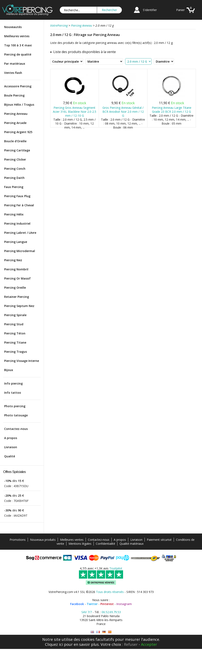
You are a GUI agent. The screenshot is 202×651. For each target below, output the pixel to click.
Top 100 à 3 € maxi (18, 45)
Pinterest (107, 604)
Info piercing (13, 383)
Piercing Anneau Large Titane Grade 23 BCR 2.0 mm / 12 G (171, 110)
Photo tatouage (16, 415)
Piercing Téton (14, 333)
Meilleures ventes (16, 36)
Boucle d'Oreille (15, 141)
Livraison (10, 447)
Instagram (124, 604)
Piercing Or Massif (17, 278)
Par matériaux (14, 64)
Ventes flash (13, 73)
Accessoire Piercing (17, 86)
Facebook (77, 604)
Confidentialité (105, 544)
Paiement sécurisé (159, 540)
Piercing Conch (14, 169)
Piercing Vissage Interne (21, 361)
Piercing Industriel (17, 223)
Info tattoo (12, 393)
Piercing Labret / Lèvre (20, 233)
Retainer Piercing (16, 297)
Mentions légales (80, 544)
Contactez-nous (16, 429)
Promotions (18, 540)
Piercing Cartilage (17, 150)
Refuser (131, 644)
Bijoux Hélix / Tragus (19, 104)
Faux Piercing (13, 187)
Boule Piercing (14, 95)
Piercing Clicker (15, 159)
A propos (10, 438)
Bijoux (8, 370)
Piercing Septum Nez (19, 306)
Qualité (9, 456)
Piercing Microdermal (19, 251)
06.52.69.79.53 (111, 612)
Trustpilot (115, 568)
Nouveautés (13, 27)
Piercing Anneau (15, 114)
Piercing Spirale (15, 315)
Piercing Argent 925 (18, 132)
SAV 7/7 (86, 612)
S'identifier (150, 10)
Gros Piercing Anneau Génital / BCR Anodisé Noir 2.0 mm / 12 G (123, 112)
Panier (180, 10)
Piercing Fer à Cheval (19, 205)
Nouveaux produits (43, 540)
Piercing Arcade (15, 123)
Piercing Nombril (16, 269)
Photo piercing (14, 406)
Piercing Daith (14, 178)
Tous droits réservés (110, 592)
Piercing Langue (15, 242)
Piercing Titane (15, 342)
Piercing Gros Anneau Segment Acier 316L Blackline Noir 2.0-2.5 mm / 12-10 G (74, 112)
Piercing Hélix (14, 214)
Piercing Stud (13, 324)
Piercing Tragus (15, 352)
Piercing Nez (13, 260)
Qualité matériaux (131, 544)
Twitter (92, 604)
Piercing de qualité (17, 54)
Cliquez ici (54, 644)
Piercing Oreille (15, 288)
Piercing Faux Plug (17, 196)
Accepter (149, 644)
